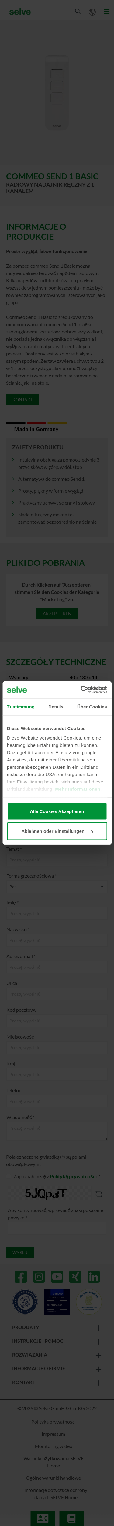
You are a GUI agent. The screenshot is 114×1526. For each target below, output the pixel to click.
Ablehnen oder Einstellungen (57, 831)
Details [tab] (56, 706)
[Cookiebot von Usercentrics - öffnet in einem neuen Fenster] (81, 690)
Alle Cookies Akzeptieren (57, 811)
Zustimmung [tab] (21, 706)
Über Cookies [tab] (92, 706)
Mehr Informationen (77, 789)
